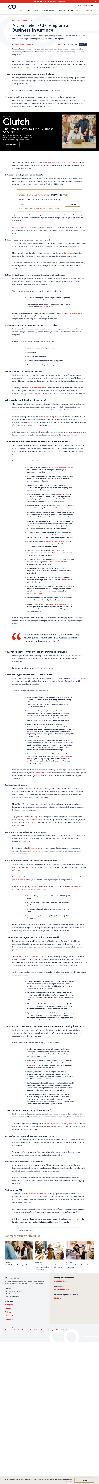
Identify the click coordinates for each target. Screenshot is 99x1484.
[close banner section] (95, 1)
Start (21, 10)
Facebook (9, 1315)
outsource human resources (37, 1194)
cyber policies (55, 550)
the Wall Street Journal (39, 889)
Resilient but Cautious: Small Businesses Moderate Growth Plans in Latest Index (48, 1267)
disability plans (72, 435)
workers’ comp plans (78, 678)
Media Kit (58, 1298)
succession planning (37, 593)
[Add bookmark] (83, 44)
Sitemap (50, 1330)
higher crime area (34, 848)
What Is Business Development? (16, 1265)
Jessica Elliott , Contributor (24, 44)
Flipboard (9, 1319)
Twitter (8, 1312)
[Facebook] (64, 44)
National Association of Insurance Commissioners (60, 162)
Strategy (8, 1262)
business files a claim (43, 773)
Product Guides (66, 10)
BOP (60, 494)
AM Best (40, 306)
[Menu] (5, 7)
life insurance (68, 253)
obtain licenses (28, 425)
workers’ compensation (52, 417)
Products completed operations (57, 541)
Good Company (48, 10)
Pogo (18, 889)
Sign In (87, 10)
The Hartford (73, 886)
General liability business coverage (61, 467)
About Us (16, 1330)
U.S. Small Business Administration (27, 957)
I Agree (84, 1480)
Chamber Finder (61, 1281)
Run (28, 10)
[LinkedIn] (72, 44)
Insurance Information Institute (35, 388)
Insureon (17, 870)
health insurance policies (57, 604)
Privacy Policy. (42, 208)
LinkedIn (8, 1308)
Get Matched (11, 144)
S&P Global (49, 306)
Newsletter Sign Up (62, 1289)
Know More (68, 1481)
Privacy (24, 1330)
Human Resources (24, 20)
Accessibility (34, 1330)
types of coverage (45, 789)
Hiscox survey (33, 1065)
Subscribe (72, 204)
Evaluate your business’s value (22, 227)
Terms (43, 1330)
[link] (77, 10)
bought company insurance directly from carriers (61, 1124)
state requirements (57, 562)
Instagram (9, 1304)
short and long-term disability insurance (28, 820)
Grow (36, 10)
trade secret (65, 580)
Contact (7, 1330)
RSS (57, 1330)
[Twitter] (68, 44)
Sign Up (92, 10)
